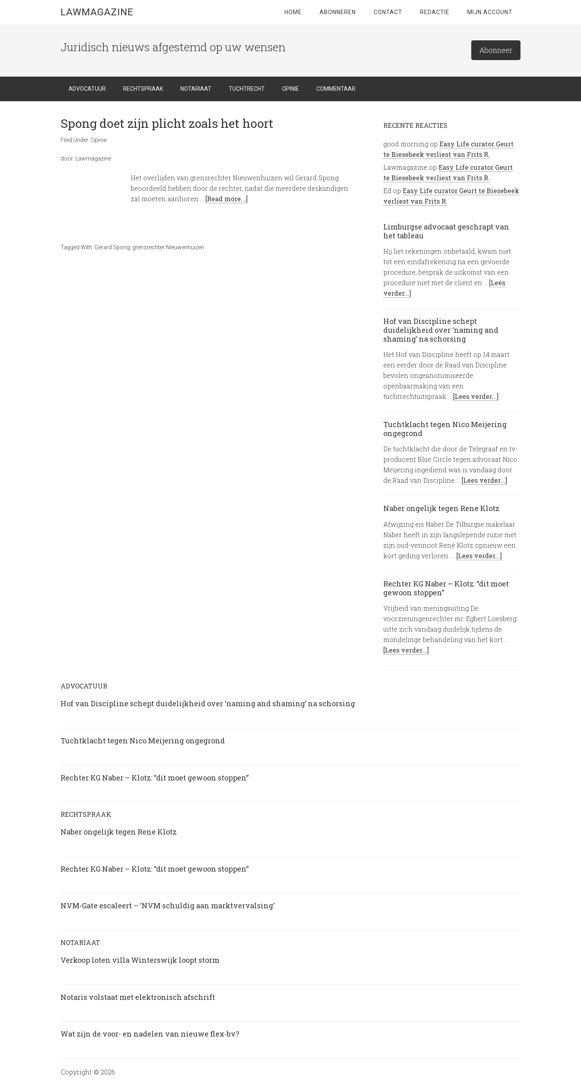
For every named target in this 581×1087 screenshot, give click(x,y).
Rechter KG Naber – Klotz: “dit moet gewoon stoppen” (446, 588)
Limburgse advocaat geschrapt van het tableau (446, 231)
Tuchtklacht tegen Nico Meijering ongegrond (445, 428)
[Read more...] (226, 198)
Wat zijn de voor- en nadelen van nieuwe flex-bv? (150, 1034)
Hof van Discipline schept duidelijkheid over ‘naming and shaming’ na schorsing (440, 329)
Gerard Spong (112, 247)
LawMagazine (97, 12)
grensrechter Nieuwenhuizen (168, 247)
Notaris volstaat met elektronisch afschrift (138, 997)
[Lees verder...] (476, 396)
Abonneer (495, 50)
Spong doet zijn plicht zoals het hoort (167, 123)
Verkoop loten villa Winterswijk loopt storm (140, 960)
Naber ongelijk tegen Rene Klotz (441, 508)
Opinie (99, 140)
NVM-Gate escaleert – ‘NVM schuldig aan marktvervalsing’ (167, 905)
